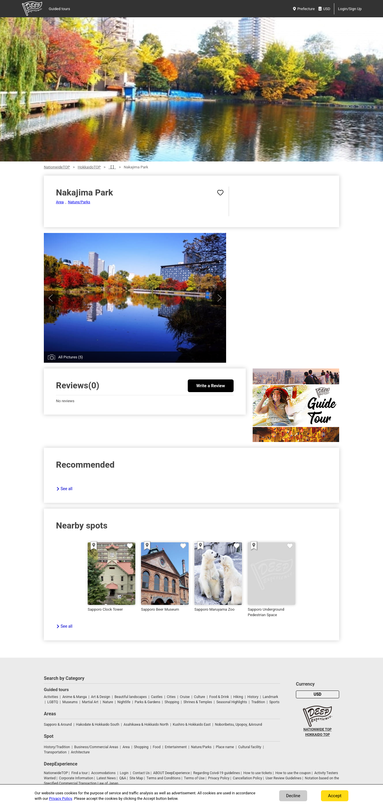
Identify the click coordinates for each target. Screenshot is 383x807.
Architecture (80, 752)
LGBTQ (52, 702)
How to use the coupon (293, 773)
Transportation (55, 752)
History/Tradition (57, 747)
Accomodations (103, 773)
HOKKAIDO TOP (317, 734)
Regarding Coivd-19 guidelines (216, 773)
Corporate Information (76, 778)
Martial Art (90, 702)
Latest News (106, 778)
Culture (199, 696)
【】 (112, 167)
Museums (70, 702)
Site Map (136, 778)
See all (66, 489)
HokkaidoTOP (89, 167)
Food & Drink (219, 696)
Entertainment (176, 747)
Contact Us (141, 773)
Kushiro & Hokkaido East (192, 724)
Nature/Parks (79, 202)
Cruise (185, 696)
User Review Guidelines (283, 778)
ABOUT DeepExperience (171, 773)
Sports (274, 702)
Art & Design (100, 696)
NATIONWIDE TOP (317, 729)
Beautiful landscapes (130, 696)
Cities (171, 696)
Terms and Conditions (164, 778)
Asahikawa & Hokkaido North (145, 724)
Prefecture (304, 9)
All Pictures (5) (70, 357)
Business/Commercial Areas (96, 747)
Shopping (172, 702)
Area (60, 202)
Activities (51, 696)
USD (324, 9)
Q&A (122, 778)
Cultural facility (249, 747)
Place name (225, 747)
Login (124, 773)
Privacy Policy (218, 778)
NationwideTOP (57, 167)
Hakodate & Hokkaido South (97, 724)
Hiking (238, 696)
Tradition (258, 702)
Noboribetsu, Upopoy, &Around (238, 724)
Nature (108, 702)
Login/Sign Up (350, 9)
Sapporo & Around (58, 724)
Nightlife (123, 702)
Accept (334, 796)
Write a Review (210, 386)
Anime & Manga (74, 696)
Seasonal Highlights (231, 702)
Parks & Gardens (147, 702)
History (252, 696)
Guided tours (59, 9)
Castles (157, 696)
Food (157, 747)
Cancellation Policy (247, 778)
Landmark (270, 696)
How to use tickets (257, 773)
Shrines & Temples (197, 702)
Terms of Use (194, 778)
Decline (293, 796)
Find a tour (79, 773)
